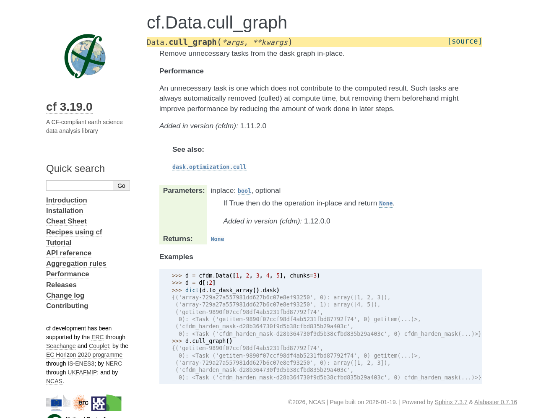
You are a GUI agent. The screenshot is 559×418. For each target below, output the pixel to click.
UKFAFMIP (82, 372)
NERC (114, 363)
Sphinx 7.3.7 (451, 402)
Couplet (99, 346)
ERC (97, 337)
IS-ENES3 (81, 363)
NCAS (54, 381)
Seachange (61, 346)
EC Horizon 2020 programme (84, 354)
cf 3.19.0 (69, 106)
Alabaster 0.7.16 (495, 402)
